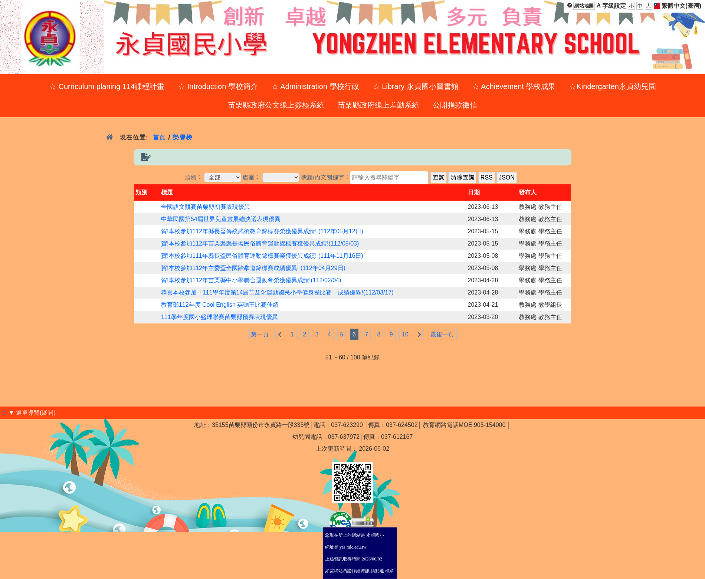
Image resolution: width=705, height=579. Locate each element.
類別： (193, 177)
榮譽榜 (183, 137)
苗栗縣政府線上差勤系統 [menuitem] (378, 105)
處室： (251, 177)
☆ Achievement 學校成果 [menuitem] (514, 86)
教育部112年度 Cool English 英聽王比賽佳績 (220, 305)
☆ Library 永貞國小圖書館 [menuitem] (416, 86)
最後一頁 (442, 334)
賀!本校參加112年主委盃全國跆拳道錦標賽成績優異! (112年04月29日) (253, 268)
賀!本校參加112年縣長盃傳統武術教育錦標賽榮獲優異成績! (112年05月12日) (262, 231)
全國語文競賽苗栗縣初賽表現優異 (205, 207)
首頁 (159, 137)
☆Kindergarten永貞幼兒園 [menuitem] (612, 86)
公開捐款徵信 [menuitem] (455, 105)
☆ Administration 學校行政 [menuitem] (315, 86)
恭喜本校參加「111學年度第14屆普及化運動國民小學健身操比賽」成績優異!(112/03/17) (277, 292)
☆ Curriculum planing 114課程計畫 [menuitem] (106, 86)
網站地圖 (584, 6)
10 (405, 334)
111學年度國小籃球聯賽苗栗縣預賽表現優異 (219, 317)
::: (4, 412)
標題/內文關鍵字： (325, 177)
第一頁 (260, 334)
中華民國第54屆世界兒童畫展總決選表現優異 (221, 219)
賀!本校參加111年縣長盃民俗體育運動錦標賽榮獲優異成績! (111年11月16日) (262, 256)
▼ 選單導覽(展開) (32, 412)
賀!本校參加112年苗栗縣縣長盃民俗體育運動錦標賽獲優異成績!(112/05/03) (260, 243)
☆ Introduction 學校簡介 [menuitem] (218, 86)
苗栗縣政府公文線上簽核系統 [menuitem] (276, 105)
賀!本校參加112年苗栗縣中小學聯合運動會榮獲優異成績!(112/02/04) (251, 280)
